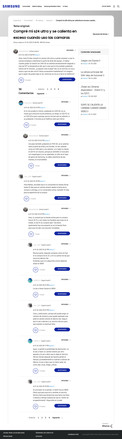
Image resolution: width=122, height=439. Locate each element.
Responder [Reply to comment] (62, 124)
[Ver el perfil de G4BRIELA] (36, 280)
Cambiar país (73, 434)
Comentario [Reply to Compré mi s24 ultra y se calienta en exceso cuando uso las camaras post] (67, 79)
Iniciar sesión (106, 6)
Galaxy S (37, 55)
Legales (39, 436)
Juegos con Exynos (90, 60)
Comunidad (26, 6)
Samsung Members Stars (52, 6)
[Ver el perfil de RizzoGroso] (28, 103)
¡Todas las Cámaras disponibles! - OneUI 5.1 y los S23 (93, 90)
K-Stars (65, 6)
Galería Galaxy (37, 6)
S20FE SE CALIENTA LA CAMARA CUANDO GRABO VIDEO (93, 108)
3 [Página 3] (54, 89)
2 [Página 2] (51, 89)
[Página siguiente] (42, 93)
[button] (71, 50)
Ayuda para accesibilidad (13, 433)
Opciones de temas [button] (100, 34)
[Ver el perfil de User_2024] (27, 177)
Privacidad (7, 436)
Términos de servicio (44, 433)
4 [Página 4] (58, 89)
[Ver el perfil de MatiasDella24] (24, 51)
